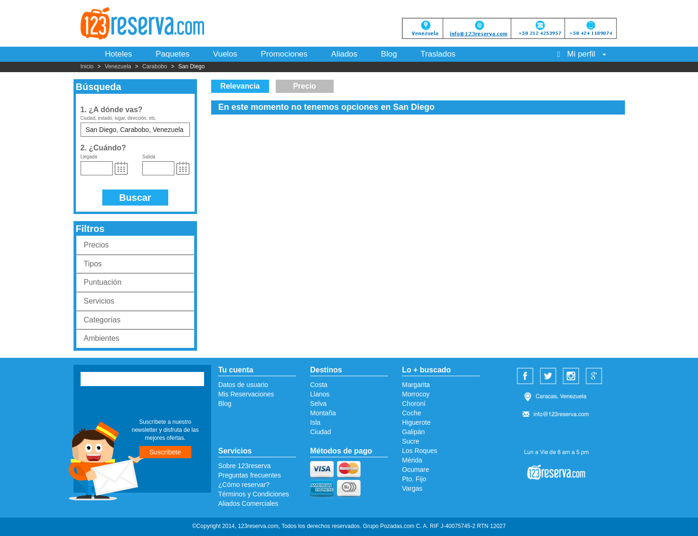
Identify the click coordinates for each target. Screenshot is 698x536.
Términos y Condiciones (253, 494)
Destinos (326, 370)
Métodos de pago (341, 451)
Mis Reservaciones (246, 394)
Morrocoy (415, 394)
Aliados (344, 53)
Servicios (99, 301)
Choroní (414, 403)
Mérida (412, 460)
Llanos (319, 394)
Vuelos (225, 53)
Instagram (572, 376)
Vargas (412, 488)
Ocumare (415, 469)
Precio (304, 86)
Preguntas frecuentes (249, 475)
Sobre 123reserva (244, 466)
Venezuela (118, 66)
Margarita (416, 384)
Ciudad (320, 432)
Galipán (413, 432)
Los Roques (419, 450)
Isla (315, 422)
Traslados (437, 53)
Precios (96, 245)
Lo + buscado (426, 370)
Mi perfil (581, 53)
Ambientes (102, 338)
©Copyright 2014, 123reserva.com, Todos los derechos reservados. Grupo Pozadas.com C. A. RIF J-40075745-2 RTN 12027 (349, 526)
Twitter (549, 376)
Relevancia (240, 86)
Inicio (87, 66)
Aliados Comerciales (248, 503)
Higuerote (416, 422)
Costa (319, 384)
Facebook (526, 376)
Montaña (323, 413)
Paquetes (172, 53)
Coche (411, 413)
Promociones (284, 53)
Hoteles (118, 53)
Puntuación (103, 282)
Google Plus (595, 376)
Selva (318, 403)
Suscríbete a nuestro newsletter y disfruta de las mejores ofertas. (164, 430)
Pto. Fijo (414, 479)
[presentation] (138, 403)
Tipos (93, 264)
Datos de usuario (243, 384)
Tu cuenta (235, 370)
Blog (389, 53)
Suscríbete (165, 452)
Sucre (410, 441)
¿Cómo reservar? (244, 484)
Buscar (135, 197)
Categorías (102, 320)
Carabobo (154, 66)
